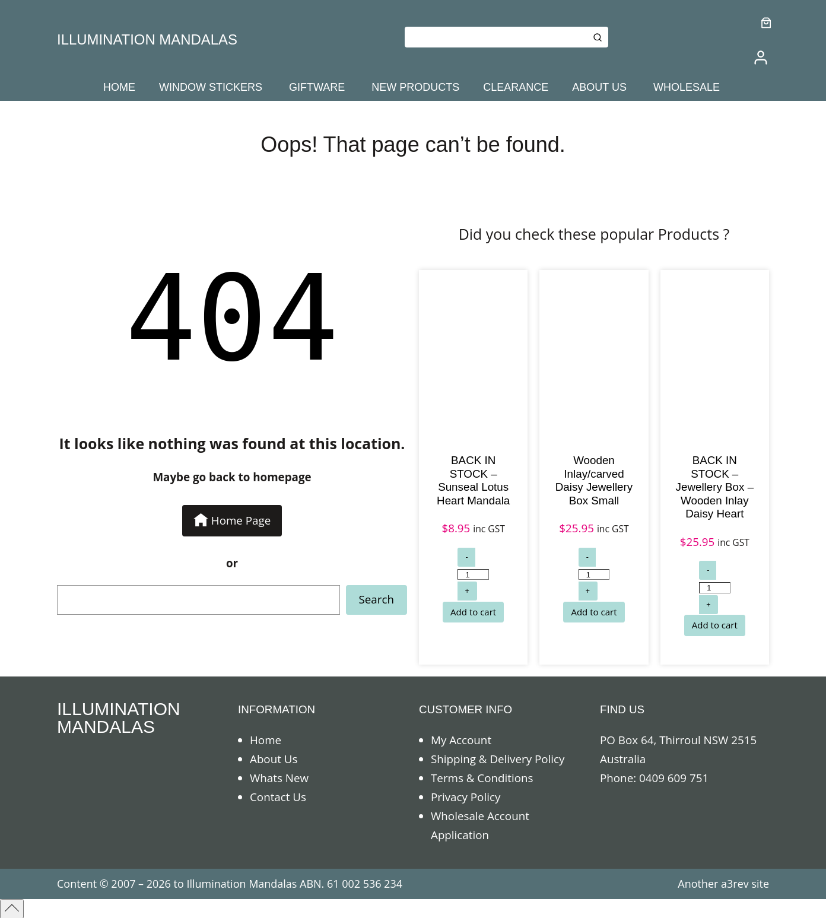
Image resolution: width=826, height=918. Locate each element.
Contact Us (278, 797)
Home (265, 740)
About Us (273, 759)
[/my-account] (760, 57)
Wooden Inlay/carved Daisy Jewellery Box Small (594, 480)
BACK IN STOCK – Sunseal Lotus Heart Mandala (473, 480)
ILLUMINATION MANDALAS (147, 39)
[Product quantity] (473, 574)
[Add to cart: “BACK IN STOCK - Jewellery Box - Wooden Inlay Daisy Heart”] (714, 625)
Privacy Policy (465, 797)
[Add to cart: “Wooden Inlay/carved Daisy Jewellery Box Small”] (593, 612)
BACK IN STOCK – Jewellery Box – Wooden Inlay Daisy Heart (715, 487)
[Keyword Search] (495, 37)
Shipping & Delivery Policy (497, 759)
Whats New (279, 778)
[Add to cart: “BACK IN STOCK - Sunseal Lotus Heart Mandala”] (473, 612)
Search (376, 599)
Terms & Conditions (482, 778)
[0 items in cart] (766, 23)
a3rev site (745, 883)
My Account (461, 740)
